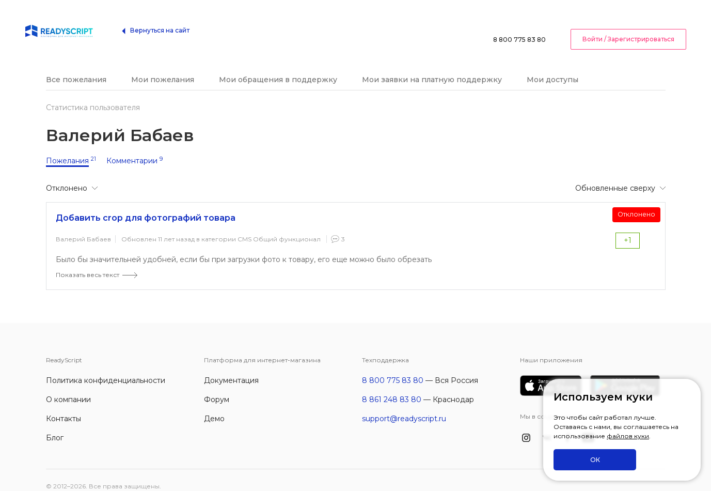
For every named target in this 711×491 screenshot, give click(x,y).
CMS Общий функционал (279, 227)
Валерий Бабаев (83, 227)
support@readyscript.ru (404, 406)
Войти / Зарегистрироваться (628, 22)
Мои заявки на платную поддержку (432, 67)
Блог (55, 425)
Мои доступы (552, 67)
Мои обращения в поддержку (278, 67)
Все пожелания (76, 67)
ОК (595, 460)
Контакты (63, 406)
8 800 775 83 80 (519, 23)
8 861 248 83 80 (391, 387)
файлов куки (628, 436)
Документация (231, 368)
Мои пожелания (162, 67)
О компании (68, 387)
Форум (216, 387)
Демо (214, 406)
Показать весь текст (87, 262)
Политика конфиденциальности (105, 368)
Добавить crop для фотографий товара (145, 205)
